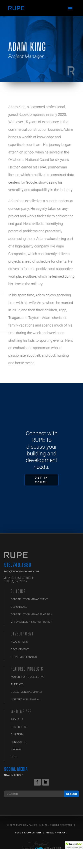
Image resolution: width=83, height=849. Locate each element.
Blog (14, 757)
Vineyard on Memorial (25, 699)
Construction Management (29, 599)
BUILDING (18, 591)
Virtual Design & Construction (31, 621)
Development (22, 633)
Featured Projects (27, 669)
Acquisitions (19, 641)
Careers (16, 749)
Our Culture (19, 726)
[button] (74, 845)
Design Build (19, 606)
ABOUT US (17, 719)
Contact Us (18, 741)
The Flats (17, 684)
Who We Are (21, 711)
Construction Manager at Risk (31, 614)
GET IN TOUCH (41, 480)
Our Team (17, 734)
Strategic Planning (24, 656)
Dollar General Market (26, 691)
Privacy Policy (56, 832)
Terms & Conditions (28, 832)
